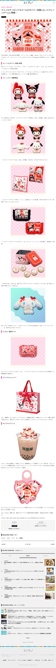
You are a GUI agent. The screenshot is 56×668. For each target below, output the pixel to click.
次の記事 (53, 544)
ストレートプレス (28, 642)
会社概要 (4, 660)
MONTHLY (45, 555)
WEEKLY (28, 555)
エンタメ (3, 538)
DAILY (10, 555)
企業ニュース (50, 660)
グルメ (8, 538)
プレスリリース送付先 (22, 660)
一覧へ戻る (28, 544)
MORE (28, 638)
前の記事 (3, 544)
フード (13, 538)
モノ (17, 538)
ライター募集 (44, 660)
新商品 (21, 538)
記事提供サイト (30, 660)
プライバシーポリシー (12, 660)
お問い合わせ (37, 660)
